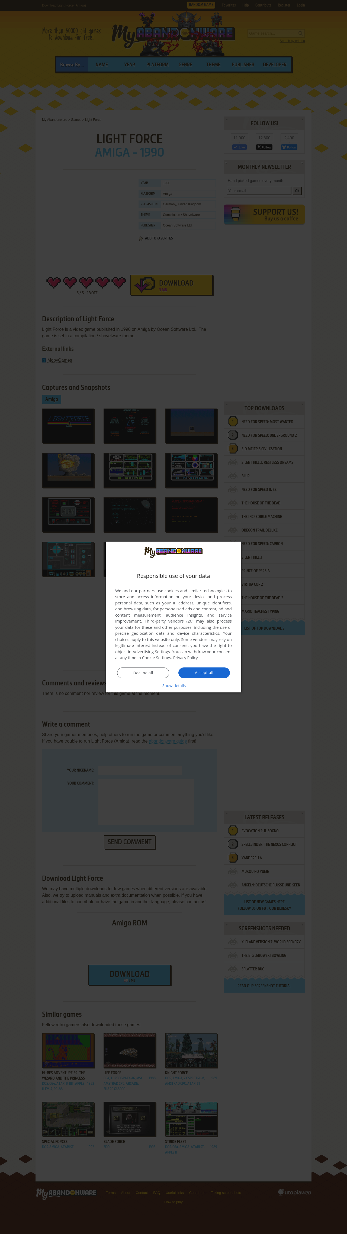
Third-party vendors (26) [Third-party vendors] (168, 621)
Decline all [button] (143, 673)
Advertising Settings (151, 651)
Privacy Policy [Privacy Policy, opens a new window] (186, 657)
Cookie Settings (156, 657)
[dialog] (173, 617)
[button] (173, 685)
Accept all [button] (204, 672)
